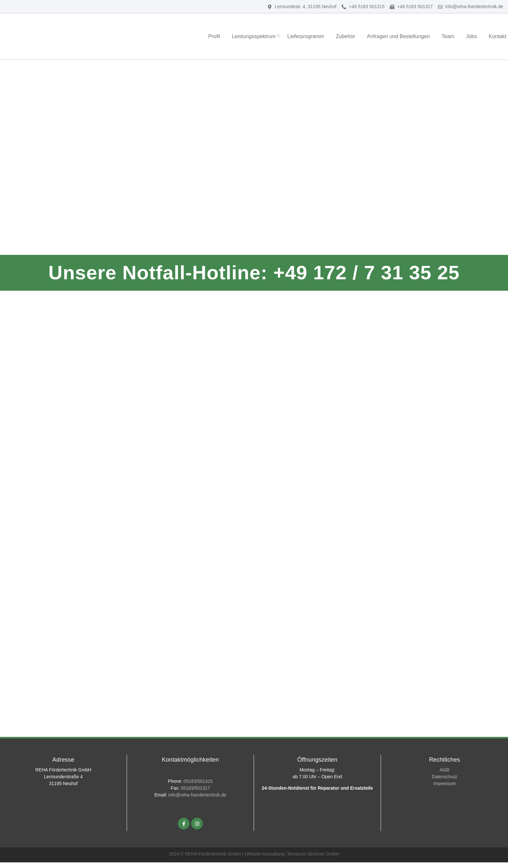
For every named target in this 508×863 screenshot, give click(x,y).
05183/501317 (195, 789)
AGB (444, 770)
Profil (214, 36)
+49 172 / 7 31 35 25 (366, 273)
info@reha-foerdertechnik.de (197, 795)
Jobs (471, 36)
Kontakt (497, 36)
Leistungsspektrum (254, 36)
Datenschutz (444, 777)
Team (448, 36)
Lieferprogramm (305, 36)
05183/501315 (198, 782)
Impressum (444, 784)
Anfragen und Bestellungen (398, 36)
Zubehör (345, 36)
